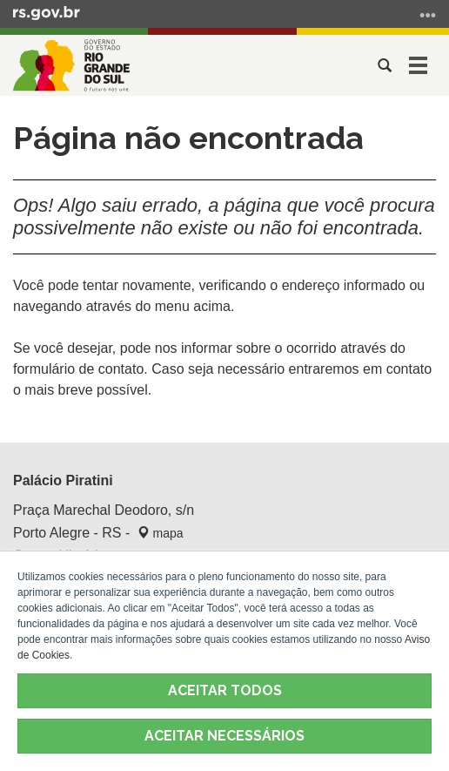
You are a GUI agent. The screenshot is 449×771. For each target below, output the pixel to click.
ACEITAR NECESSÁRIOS (224, 735)
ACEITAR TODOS (225, 690)
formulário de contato (78, 369)
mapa (160, 533)
